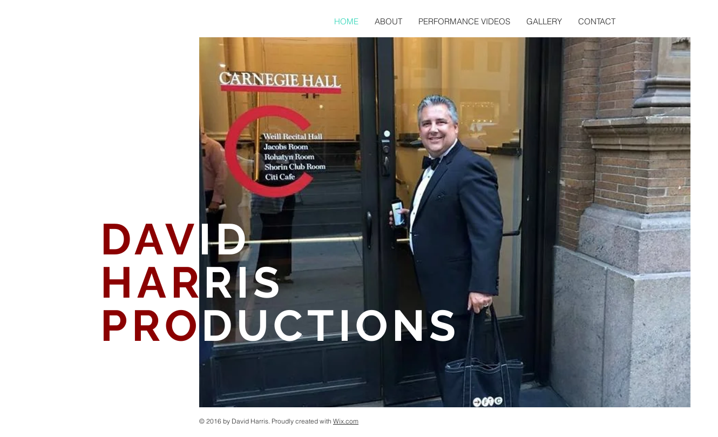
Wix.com (345, 421)
